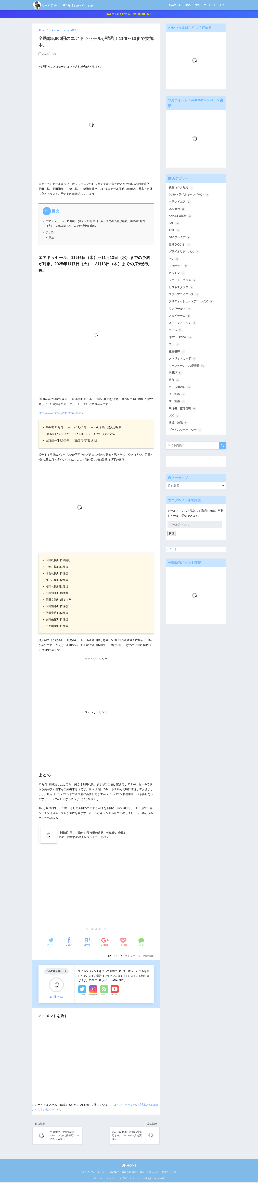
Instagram (93, 995)
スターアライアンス (184, 295)
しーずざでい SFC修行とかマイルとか (74, 5)
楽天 (174, 345)
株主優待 (177, 352)
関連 (51, 238)
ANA (174, 231)
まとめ (49, 232)
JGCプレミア (180, 238)
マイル (175, 331)
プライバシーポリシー (185, 431)
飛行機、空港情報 (182, 409)
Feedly (104, 995)
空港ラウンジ (180, 245)
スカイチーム (180, 317)
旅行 (174, 381)
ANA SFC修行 (180, 217)
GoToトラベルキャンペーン (189, 195)
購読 (171, 534)
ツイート (171, 549)
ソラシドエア (180, 203)
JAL (174, 224)
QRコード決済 (180, 338)
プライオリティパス (184, 253)
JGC (188, 5)
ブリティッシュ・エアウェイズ (191, 302)
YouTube (114, 995)
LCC (174, 416)
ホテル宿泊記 (180, 388)
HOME (129, 1167)
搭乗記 (175, 374)
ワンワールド (180, 310)
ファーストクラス (182, 281)
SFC (197, 5)
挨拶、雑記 (178, 424)
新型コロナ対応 (181, 188)
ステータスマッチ (182, 324)
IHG (222, 5)
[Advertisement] (96, 687)
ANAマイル (175, 5)
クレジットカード (182, 359)
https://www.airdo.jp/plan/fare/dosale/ (62, 413)
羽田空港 (177, 395)
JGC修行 (177, 210)
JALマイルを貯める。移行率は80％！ (129, 14)
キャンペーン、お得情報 (139, 956)
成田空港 (177, 402)
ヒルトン (177, 274)
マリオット (210, 5)
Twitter (82, 995)
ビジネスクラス (181, 288)
